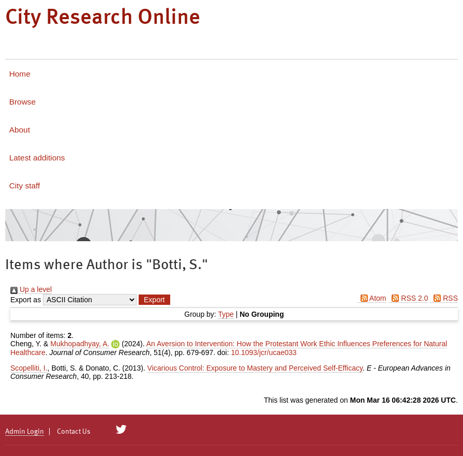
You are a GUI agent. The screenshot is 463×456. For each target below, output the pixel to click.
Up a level (31, 289)
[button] (154, 300)
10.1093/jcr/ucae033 (263, 352)
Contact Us (74, 431)
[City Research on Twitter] (121, 429)
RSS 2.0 (408, 298)
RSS (444, 298)
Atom (371, 298)
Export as (25, 300)
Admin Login (24, 431)
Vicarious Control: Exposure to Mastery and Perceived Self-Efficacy (255, 368)
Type (225, 314)
